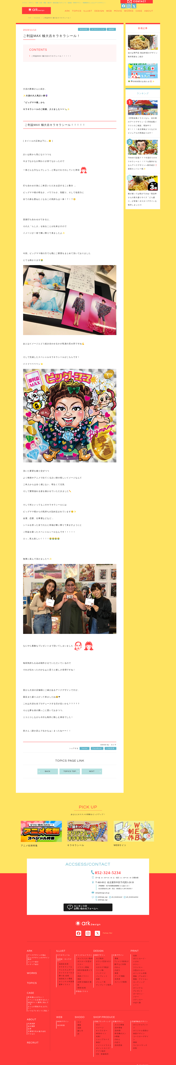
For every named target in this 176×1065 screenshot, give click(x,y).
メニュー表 (100, 978)
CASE (31, 995)
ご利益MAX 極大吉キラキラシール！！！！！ (53, 56)
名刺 (98, 976)
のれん (117, 966)
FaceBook (97, 749)
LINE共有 (110, 749)
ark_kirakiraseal (115, 898)
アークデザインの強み (37, 956)
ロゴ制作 (99, 959)
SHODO (80, 1009)
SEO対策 (61, 1018)
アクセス (31, 1037)
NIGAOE (38, 18)
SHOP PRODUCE (105, 1009)
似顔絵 (112, 29)
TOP (30, 18)
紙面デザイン (99, 956)
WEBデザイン (63, 1014)
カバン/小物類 (120, 978)
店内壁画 (118, 1034)
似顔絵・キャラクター (64, 961)
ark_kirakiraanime (129, 898)
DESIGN (99, 952)
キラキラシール (98, 29)
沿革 (30, 1032)
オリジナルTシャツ (141, 1017)
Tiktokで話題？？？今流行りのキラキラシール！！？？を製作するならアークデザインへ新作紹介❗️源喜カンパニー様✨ (142, 172)
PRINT (135, 952)
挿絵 (79, 976)
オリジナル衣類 (139, 971)
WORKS (32, 974)
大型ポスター (138, 969)
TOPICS (32, 985)
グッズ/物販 (119, 974)
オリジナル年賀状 (66, 979)
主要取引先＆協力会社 (37, 1035)
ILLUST (61, 952)
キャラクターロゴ (66, 972)
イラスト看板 (82, 966)
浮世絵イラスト (82, 984)
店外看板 (118, 1019)
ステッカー (137, 992)
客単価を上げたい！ (36, 1000)
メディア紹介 (33, 966)
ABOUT (32, 1022)
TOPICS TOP (71, 772)
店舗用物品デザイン (140, 1014)
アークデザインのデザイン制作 (39, 959)
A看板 (117, 1026)
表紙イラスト (82, 974)
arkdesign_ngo (102, 898)
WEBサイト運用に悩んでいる (38, 1006)
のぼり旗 (136, 995)
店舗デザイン (118, 1014)
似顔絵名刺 (63, 965)
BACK (44, 772)
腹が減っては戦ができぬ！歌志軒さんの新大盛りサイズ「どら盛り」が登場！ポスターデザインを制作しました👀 (142, 212)
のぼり (117, 969)
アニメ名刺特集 (32, 846)
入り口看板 (119, 1017)
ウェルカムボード (66, 970)
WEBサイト (122, 845)
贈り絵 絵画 (64, 974)
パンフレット (101, 974)
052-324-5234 (112, 874)
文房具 (117, 976)
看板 (116, 959)
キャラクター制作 (84, 959)
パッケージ (100, 971)
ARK (30, 952)
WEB (59, 1009)
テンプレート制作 (103, 981)
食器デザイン (138, 1022)
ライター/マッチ (140, 1031)
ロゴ (79, 1014)
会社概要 (31, 1030)
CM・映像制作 (102, 1041)
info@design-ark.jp (103, 894)
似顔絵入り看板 (65, 977)
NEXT (95, 772)
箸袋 (135, 1029)
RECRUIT (33, 1046)
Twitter (84, 749)
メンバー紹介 (33, 963)
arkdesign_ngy (102, 901)
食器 (116, 971)
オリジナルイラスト (84, 956)
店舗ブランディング (102, 1014)
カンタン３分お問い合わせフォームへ (88, 908)
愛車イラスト (64, 981)
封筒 (135, 1034)
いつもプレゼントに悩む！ (39, 1014)
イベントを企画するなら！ (39, 1003)
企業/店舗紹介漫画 (85, 978)
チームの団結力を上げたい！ (38, 1010)
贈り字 (80, 1021)
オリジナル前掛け (140, 1019)
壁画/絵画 (81, 981)
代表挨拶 (31, 1027)
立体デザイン (118, 956)
